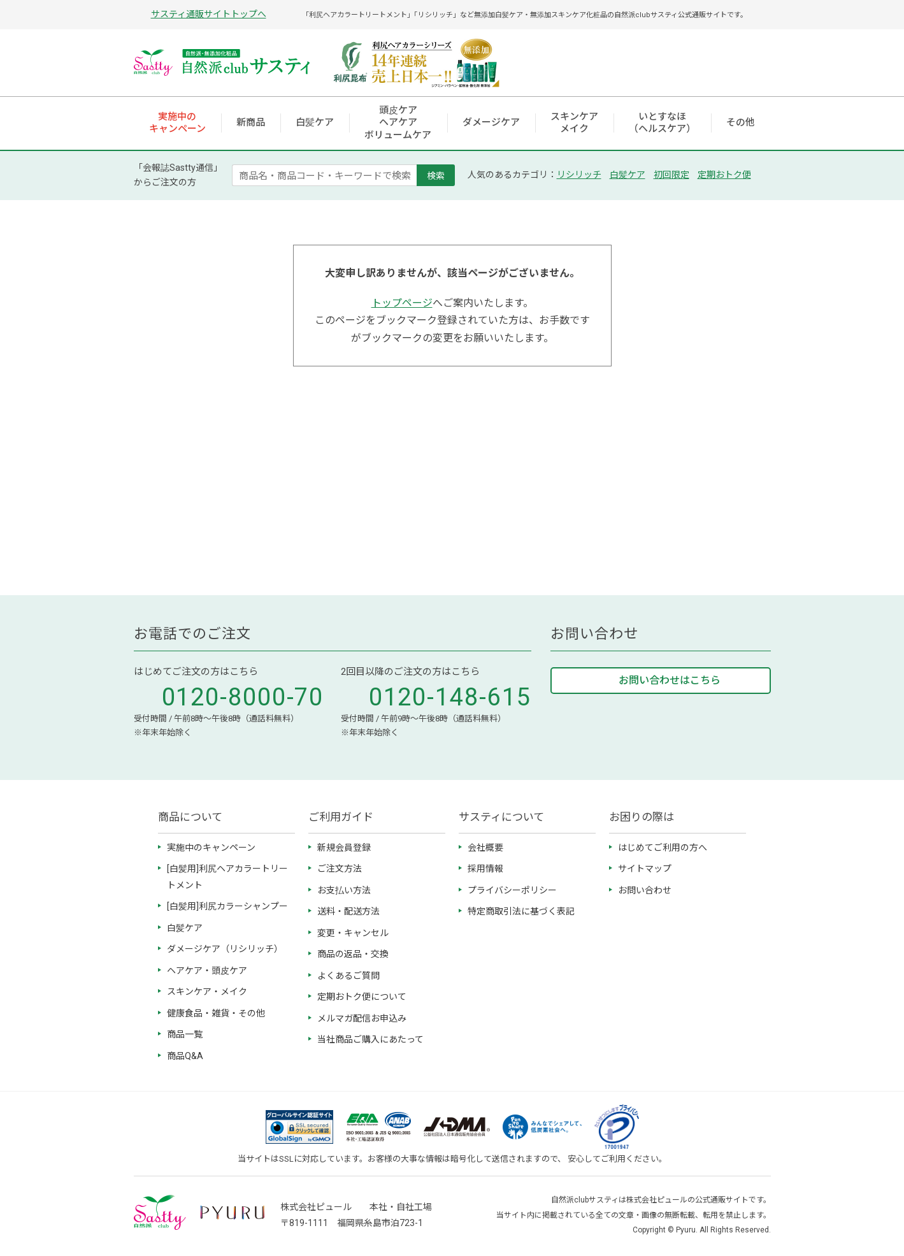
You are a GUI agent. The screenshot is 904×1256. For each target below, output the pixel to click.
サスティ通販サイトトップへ (208, 14)
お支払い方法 (344, 890)
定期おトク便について (361, 997)
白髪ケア (627, 175)
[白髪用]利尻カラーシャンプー (227, 906)
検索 (436, 175)
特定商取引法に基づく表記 (521, 911)
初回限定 (671, 175)
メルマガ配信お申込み (361, 1018)
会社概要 (485, 847)
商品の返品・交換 (353, 954)
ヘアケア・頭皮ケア (207, 970)
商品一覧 (185, 1034)
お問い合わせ (644, 890)
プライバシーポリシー (512, 890)
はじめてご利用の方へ (662, 847)
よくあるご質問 (348, 976)
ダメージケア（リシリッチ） (225, 949)
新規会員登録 (344, 847)
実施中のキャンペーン (211, 847)
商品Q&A (185, 1056)
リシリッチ (579, 175)
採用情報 (485, 868)
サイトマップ (644, 868)
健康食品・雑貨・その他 (216, 1013)
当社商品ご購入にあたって (370, 1039)
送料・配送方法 (348, 911)
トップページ (402, 303)
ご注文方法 (339, 868)
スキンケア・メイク (207, 991)
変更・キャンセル (353, 933)
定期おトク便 (724, 175)
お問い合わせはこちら (670, 680)
